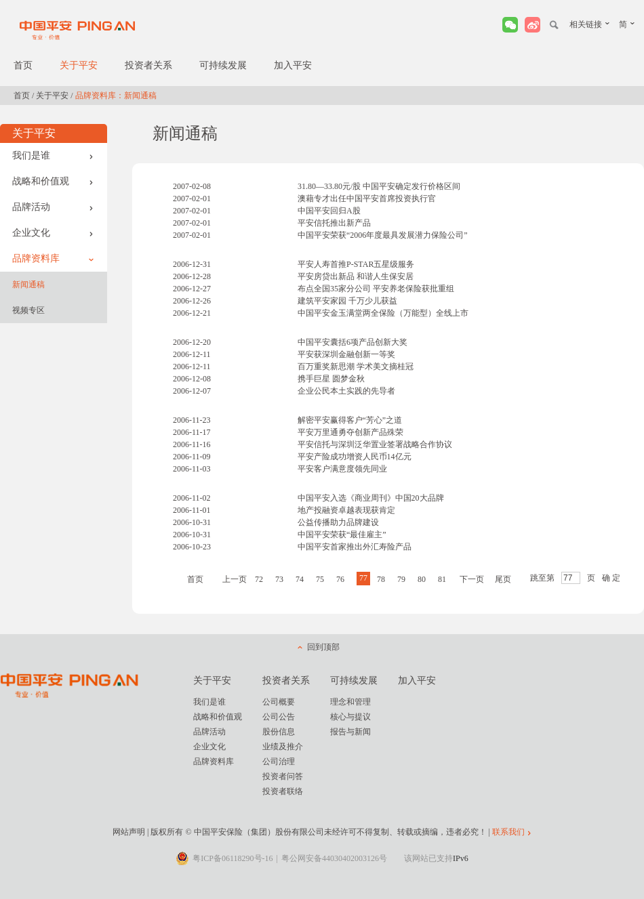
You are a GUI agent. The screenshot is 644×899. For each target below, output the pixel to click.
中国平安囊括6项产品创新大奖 (352, 342)
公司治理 (278, 761)
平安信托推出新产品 (334, 223)
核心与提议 (350, 717)
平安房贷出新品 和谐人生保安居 (356, 276)
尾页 (503, 579)
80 (422, 579)
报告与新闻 (350, 731)
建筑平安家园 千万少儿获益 (347, 301)
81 (442, 579)
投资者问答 (282, 776)
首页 (23, 65)
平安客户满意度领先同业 (342, 469)
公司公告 (278, 717)
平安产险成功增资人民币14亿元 (354, 456)
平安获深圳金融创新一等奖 (346, 354)
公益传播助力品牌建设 (338, 522)
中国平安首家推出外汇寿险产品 (354, 546)
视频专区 (28, 310)
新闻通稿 (28, 284)
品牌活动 (53, 207)
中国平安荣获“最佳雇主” (342, 534)
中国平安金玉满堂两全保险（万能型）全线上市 (383, 313)
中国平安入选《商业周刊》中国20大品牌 (371, 498)
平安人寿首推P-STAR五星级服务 (356, 264)
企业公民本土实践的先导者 (346, 391)
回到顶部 (323, 647)
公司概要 (278, 702)
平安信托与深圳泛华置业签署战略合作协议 (375, 444)
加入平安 (293, 65)
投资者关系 (148, 65)
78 (381, 579)
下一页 (472, 579)
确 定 (611, 578)
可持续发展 (223, 65)
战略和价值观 (53, 181)
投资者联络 (282, 791)
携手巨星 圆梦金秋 (331, 378)
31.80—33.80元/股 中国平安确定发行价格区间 (379, 186)
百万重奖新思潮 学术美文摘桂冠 (356, 366)
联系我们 (508, 832)
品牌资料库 (53, 258)
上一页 (234, 579)
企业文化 (53, 233)
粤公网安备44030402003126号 (334, 858)
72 (259, 579)
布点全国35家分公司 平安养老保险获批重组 (376, 288)
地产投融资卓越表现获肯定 (346, 510)
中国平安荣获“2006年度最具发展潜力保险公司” (383, 235)
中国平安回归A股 (329, 210)
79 (401, 579)
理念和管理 (350, 702)
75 (320, 579)
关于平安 (79, 65)
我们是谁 (53, 155)
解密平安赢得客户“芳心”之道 (350, 420)
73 (279, 579)
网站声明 (129, 832)
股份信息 (278, 731)
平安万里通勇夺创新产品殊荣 (350, 432)
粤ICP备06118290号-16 (233, 858)
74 (300, 579)
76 (340, 579)
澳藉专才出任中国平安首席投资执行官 (367, 198)
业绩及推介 (282, 746)
